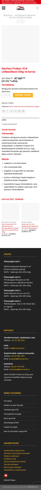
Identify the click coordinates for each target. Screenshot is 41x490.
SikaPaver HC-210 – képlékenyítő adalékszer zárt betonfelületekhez (30, 226)
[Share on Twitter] (11, 111)
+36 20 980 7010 (17, 356)
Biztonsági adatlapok (12, 467)
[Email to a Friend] (15, 111)
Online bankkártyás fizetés (15, 462)
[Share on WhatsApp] (3, 111)
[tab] (20, 120)
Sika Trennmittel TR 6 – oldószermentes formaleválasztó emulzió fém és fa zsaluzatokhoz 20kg (10, 228)
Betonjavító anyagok (25, 15)
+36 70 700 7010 (18, 340)
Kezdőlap (7, 15)
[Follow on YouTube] (6, 475)
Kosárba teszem (23, 95)
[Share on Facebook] (7, 111)
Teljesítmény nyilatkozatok (15, 470)
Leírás (4, 120)
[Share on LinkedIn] (23, 111)
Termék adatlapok (11, 464)
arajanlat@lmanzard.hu (18, 359)
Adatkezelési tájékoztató (14, 451)
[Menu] (3, 8)
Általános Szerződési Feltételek (17, 453)
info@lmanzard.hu (16, 348)
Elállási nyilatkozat (11, 456)
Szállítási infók (10, 459)
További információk (9, 124)
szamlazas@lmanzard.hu (19, 369)
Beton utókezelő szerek (20, 18)
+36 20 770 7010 (17, 367)
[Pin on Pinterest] (19, 111)
